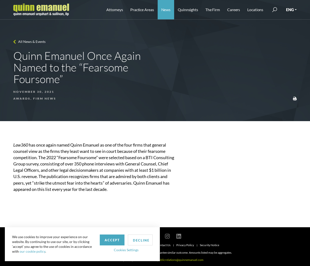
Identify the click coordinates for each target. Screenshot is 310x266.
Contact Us (163, 245)
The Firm (212, 9)
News (166, 9)
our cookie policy (32, 251)
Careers (233, 9)
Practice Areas (142, 9)
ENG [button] (290, 9)
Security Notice (209, 245)
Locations (255, 9)
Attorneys (114, 9)
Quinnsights (188, 9)
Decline (141, 240)
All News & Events (32, 41)
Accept (112, 240)
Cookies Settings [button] (126, 250)
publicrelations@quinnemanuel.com (180, 260)
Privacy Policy (185, 245)
